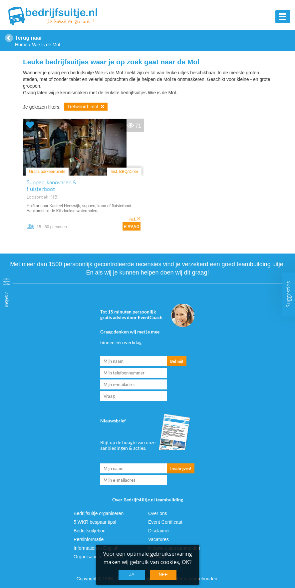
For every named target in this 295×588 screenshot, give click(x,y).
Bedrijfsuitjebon (90, 530)
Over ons (157, 513)
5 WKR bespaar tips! (95, 522)
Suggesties (288, 294)
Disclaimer (159, 530)
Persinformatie (89, 539)
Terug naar (28, 38)
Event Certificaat (165, 522)
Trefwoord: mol (85, 106)
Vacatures (158, 539)
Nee (162, 574)
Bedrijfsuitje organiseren (99, 513)
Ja (132, 574)
